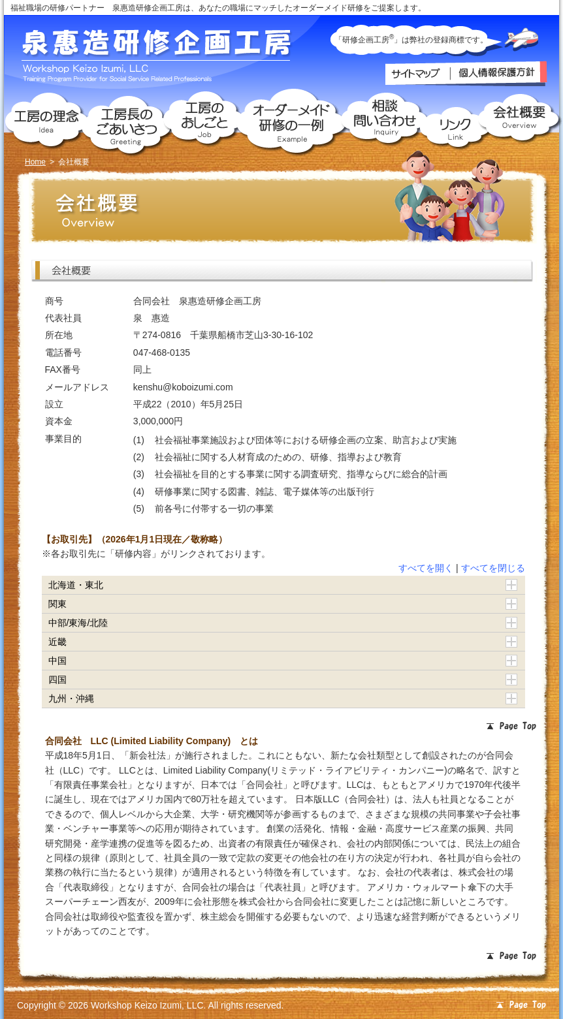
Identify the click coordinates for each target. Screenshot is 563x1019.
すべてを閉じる (493, 568)
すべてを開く (425, 568)
